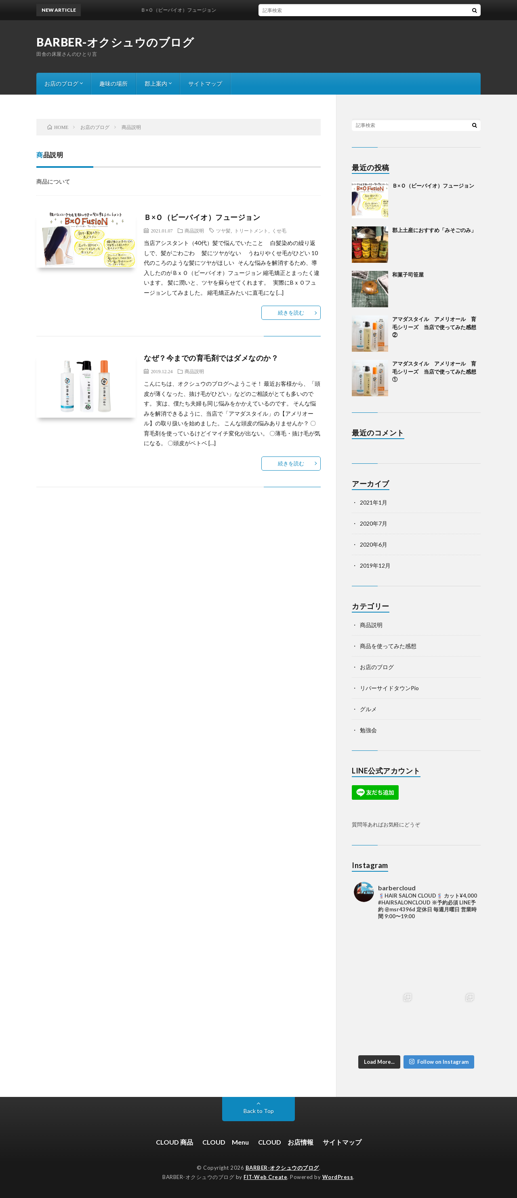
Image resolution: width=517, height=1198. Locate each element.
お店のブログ (61, 83)
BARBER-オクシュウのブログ (115, 42)
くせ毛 (279, 230)
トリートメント (251, 230)
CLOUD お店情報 (285, 1142)
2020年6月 (373, 544)
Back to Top (259, 1110)
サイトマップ (205, 83)
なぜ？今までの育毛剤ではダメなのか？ (211, 357)
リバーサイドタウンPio (389, 688)
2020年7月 (373, 523)
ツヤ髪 (223, 230)
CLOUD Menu (225, 1142)
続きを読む (291, 312)
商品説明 (194, 230)
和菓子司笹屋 (408, 274)
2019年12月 (375, 565)
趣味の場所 (113, 83)
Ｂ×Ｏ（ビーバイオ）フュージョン (202, 217)
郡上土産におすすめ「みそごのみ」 (434, 230)
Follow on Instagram (439, 1062)
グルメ (368, 709)
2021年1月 (373, 502)
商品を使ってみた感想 (388, 645)
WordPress (337, 1177)
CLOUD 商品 (174, 1142)
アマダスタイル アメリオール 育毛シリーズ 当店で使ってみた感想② (434, 327)
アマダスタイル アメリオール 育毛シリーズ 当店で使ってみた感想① (434, 371)
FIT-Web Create (265, 1177)
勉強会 (368, 730)
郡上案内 (156, 83)
